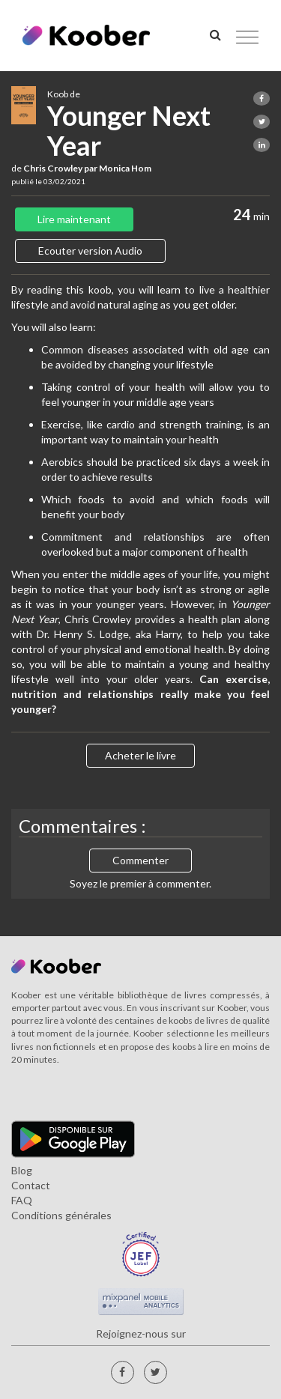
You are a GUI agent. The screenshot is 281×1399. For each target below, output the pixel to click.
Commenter (140, 860)
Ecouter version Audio (90, 250)
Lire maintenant (74, 219)
